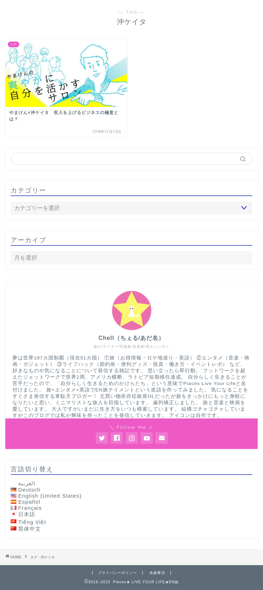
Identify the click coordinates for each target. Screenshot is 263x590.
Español (29, 502)
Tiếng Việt (32, 522)
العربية (26, 483)
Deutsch (29, 490)
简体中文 (29, 529)
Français (30, 508)
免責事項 (157, 573)
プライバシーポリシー (117, 573)
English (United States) (49, 496)
